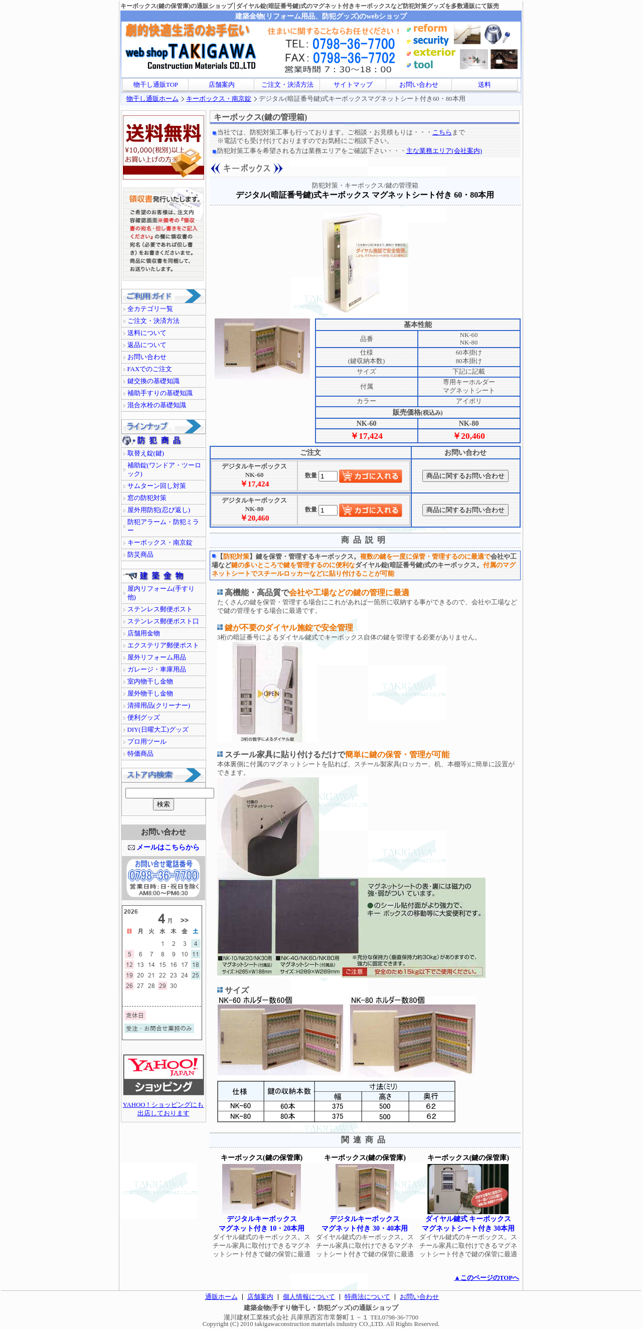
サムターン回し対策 (156, 485)
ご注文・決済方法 (287, 84)
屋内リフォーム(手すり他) (161, 593)
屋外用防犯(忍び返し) (159, 510)
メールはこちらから (168, 847)
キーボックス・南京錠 (218, 98)
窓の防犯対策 (147, 498)
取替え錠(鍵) (146, 453)
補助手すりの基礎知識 (160, 393)
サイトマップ (353, 84)
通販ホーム (221, 1296)
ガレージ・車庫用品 (156, 669)
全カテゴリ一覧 (150, 308)
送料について (147, 333)
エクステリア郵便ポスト (163, 645)
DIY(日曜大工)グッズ (158, 729)
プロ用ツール (147, 741)
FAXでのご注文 (150, 369)
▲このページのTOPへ (486, 1277)
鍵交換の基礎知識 (153, 381)
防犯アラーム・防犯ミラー (163, 526)
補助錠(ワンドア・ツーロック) (164, 469)
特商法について (367, 1296)
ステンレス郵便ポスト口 (163, 621)
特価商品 (140, 753)
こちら (442, 132)
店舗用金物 (143, 633)
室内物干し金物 (150, 681)
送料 (484, 84)
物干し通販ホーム (152, 98)
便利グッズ (143, 717)
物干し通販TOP (155, 84)
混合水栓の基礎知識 (156, 405)
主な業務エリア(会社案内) (444, 150)
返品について (147, 345)
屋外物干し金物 (150, 693)
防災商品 (140, 554)
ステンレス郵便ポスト (160, 609)
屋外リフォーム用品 (156, 657)
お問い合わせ (418, 84)
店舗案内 (222, 84)
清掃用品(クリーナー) (159, 705)
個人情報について (309, 1296)
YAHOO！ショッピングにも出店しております (163, 1106)
